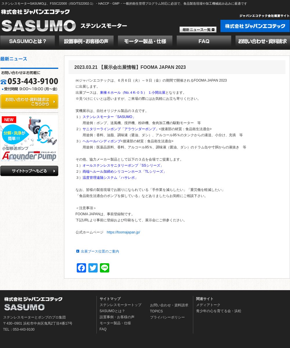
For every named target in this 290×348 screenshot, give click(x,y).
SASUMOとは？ (112, 311)
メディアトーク (208, 305)
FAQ (103, 329)
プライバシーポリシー (167, 317)
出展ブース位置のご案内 (100, 251)
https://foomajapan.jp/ (123, 232)
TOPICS (156, 311)
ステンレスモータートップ (120, 305)
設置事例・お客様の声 (117, 317)
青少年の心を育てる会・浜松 (218, 311)
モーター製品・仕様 (115, 323)
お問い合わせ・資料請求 (169, 305)
